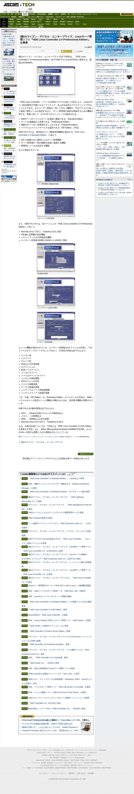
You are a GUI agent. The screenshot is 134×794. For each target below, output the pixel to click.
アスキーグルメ (31, 16)
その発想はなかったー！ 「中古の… (10, 109)
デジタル (32, 14)
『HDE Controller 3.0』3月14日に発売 (44, 703)
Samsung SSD (40, 760)
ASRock (48, 21)
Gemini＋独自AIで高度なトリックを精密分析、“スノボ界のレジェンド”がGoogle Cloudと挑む (110, 80)
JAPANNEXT (26, 27)
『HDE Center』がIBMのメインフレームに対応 (48, 626)
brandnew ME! (40, 26)
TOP (28, 750)
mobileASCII (73, 765)
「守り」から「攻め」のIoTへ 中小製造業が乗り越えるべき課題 (110, 148)
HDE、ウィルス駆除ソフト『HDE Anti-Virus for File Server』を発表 (57, 692)
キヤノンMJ (18, 26)
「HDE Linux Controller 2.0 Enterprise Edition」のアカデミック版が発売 (59, 491)
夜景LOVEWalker (72, 768)
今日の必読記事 (44, 765)
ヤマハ (77, 24)
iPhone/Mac (42, 14)
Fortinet (70, 24)
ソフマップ (33, 26)
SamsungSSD (39, 22)
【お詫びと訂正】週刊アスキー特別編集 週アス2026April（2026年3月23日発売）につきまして (114, 184)
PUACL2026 (80, 16)
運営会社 (72, 773)
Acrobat (18, 24)
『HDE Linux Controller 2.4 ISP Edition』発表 (47, 609)
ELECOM (11, 21)
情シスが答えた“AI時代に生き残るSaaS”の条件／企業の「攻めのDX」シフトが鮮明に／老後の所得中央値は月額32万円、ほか (114, 171)
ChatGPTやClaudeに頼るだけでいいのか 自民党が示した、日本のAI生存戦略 (55, 730)
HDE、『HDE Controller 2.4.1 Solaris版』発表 (48, 657)
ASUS (55, 19)
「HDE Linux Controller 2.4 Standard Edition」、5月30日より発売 (56, 478)
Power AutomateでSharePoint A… (10, 101)
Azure (33, 24)
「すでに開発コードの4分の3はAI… (10, 117)
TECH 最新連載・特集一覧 (106, 60)
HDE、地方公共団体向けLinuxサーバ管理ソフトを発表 (51, 668)
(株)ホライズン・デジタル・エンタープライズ (42, 442)
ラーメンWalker (26, 768)
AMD (18, 21)
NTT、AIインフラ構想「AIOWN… (10, 133)
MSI (48, 19)
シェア (42, 50)
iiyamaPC (26, 19)
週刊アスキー (40, 16)
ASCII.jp (11, 4)
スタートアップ (86, 14)
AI (8, 14)
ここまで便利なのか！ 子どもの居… (10, 92)
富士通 (11, 19)
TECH (27, 4)
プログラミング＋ (78, 762)
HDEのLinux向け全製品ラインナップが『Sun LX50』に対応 (53, 674)
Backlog (62, 24)
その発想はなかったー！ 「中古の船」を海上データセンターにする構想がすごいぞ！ (110, 136)
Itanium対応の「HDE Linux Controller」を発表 (48, 615)
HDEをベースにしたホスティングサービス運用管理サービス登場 (55, 512)
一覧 (57, 51)
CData (55, 24)
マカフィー (11, 26)
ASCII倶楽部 (127, 14)
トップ (3, 14)
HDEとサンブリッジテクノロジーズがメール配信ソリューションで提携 (58, 698)
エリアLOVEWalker (37, 768)
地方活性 (73, 16)
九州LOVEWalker (83, 768)
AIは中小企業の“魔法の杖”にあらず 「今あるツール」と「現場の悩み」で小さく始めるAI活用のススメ (9, 40)
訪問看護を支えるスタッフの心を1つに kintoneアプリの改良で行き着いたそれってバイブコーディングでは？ (111, 115)
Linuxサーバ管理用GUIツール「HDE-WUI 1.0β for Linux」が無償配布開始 (59, 585)
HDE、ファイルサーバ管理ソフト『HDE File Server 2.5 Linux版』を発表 (59, 687)
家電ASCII (22, 16)
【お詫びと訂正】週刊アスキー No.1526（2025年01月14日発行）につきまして (115, 193)
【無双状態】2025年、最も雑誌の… (10, 166)
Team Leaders (68, 762)
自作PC (63, 14)
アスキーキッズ (5, 16)
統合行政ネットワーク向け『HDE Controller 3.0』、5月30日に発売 (56, 708)
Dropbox (48, 24)
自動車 (50, 14)
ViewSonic (70, 21)
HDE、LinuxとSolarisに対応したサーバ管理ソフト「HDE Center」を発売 (59, 620)
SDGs (68, 16)
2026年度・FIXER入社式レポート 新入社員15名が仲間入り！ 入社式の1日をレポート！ (110, 104)
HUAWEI (62, 21)
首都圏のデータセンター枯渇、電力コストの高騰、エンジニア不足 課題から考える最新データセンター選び (9, 65)
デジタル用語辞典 (64, 765)
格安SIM (13, 16)
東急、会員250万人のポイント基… (10, 149)
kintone (26, 24)
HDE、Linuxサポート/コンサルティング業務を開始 (49, 596)
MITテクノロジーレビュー (85, 765)
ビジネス (18, 14)
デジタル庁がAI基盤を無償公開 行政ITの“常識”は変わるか (47, 724)
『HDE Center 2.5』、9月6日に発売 (43, 663)
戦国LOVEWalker (106, 768)
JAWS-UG (51, 755)
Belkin (77, 21)
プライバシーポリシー (59, 773)
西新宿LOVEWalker (60, 768)
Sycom (33, 19)
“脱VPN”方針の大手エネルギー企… (10, 157)
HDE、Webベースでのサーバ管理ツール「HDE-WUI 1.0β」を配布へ (57, 591)
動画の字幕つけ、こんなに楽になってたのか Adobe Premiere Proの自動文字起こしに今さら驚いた (65, 727)
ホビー (57, 14)
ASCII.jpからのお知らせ (104, 180)
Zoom (84, 24)
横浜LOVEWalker (49, 768)
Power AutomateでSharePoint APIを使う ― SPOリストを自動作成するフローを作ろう (113, 71)
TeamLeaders (50, 16)
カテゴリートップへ (85, 454)
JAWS (11, 24)
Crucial (55, 21)
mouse (19, 19)
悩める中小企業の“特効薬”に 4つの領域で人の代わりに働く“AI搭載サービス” (112, 127)
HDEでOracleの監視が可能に (40, 518)
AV (69, 14)
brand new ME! (79, 757)
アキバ (73, 14)
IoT (12, 14)
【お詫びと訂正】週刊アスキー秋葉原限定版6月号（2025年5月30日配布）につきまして (114, 189)
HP (63, 19)
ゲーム (95, 14)
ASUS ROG (26, 21)
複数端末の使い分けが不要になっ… (10, 125)
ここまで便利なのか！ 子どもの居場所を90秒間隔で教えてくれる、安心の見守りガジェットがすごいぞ (114, 93)
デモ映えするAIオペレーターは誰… (10, 141)
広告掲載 (91, 773)
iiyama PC (63, 752)
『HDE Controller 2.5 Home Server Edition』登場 (49, 631)
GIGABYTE (33, 21)
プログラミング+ (60, 16)
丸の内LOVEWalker (94, 768)
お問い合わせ (81, 773)
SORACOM (59, 760)
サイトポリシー (44, 773)
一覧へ (129, 179)
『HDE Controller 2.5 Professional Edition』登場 (48, 644)
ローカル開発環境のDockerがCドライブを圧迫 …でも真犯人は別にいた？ (110, 158)
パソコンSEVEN (40, 19)
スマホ (79, 14)
